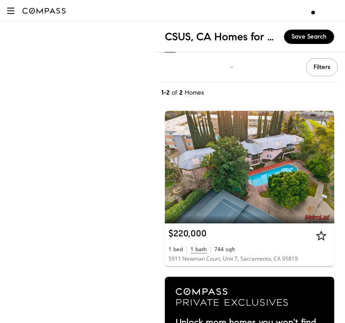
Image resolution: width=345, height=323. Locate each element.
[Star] (321, 235)
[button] (11, 10)
